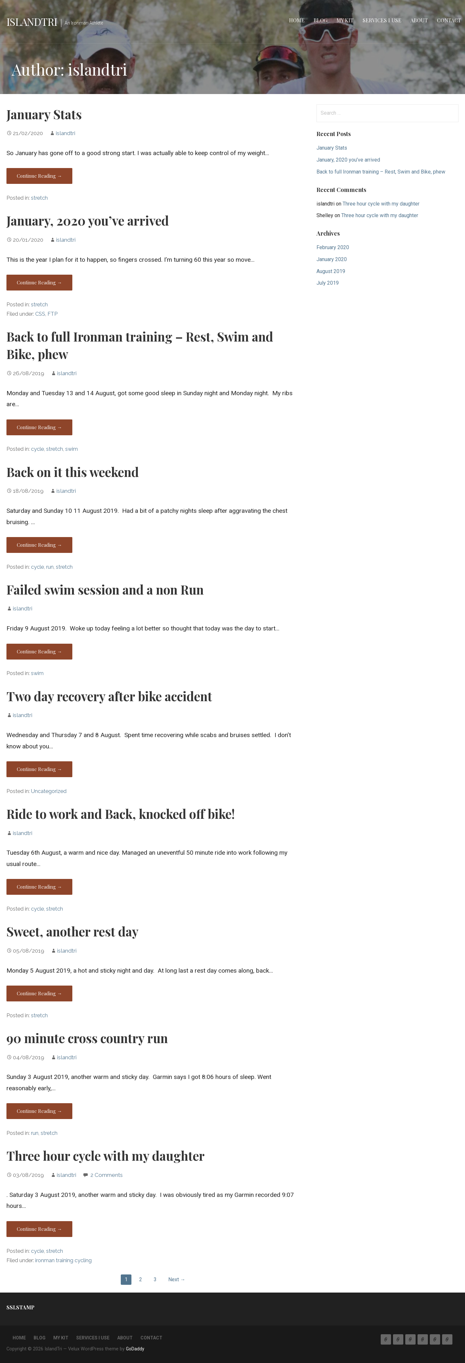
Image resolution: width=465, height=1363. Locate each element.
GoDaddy (135, 1348)
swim (71, 449)
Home (297, 20)
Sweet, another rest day (72, 931)
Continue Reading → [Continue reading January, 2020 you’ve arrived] (39, 282)
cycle (37, 449)
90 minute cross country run (87, 1038)
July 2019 (327, 283)
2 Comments (106, 1175)
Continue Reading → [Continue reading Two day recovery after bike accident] (39, 769)
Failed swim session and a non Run (105, 589)
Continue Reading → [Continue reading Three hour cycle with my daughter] (39, 1229)
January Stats (44, 114)
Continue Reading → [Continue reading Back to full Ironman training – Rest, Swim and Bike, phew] (39, 427)
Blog (320, 20)
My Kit (345, 20)
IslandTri (31, 21)
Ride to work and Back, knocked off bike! (120, 813)
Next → (176, 1279)
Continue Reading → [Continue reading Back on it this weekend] (39, 545)
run (50, 567)
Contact (449, 20)
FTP (52, 314)
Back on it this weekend (72, 471)
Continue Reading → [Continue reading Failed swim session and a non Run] (39, 651)
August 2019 (330, 271)
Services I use (382, 20)
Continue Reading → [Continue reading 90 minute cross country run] (39, 1111)
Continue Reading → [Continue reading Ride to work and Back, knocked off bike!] (39, 886)
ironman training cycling (63, 1260)
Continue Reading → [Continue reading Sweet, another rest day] (39, 993)
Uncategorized (49, 791)
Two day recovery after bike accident (109, 696)
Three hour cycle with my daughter (105, 1155)
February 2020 (332, 247)
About (419, 20)
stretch (39, 198)
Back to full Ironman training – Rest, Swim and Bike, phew (380, 172)
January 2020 (331, 259)
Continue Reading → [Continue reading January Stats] (39, 176)
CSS (40, 314)
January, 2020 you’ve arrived (87, 220)
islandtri (65, 133)
